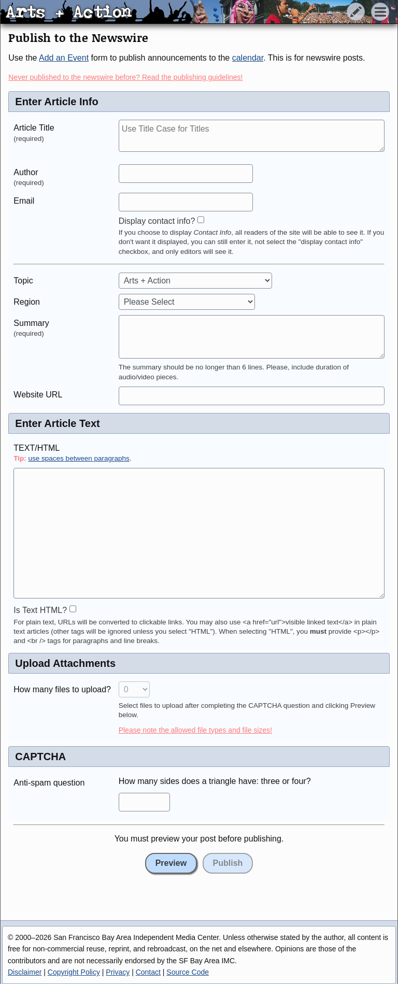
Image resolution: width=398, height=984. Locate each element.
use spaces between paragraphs (79, 458)
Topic (23, 280)
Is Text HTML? (40, 610)
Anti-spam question (48, 782)
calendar (248, 57)
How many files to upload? (62, 689)
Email (23, 200)
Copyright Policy (74, 972)
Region (26, 301)
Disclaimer (24, 972)
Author (25, 172)
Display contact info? (157, 221)
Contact (148, 972)
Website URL (37, 394)
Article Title (33, 127)
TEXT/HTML (36, 448)
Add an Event (64, 57)
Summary (31, 323)
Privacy (118, 972)
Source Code (187, 972)
